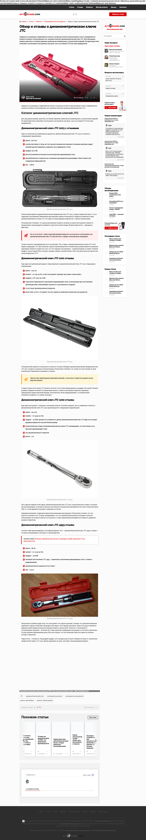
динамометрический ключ (36, 696)
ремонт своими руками (47, 701)
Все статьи (92, 717)
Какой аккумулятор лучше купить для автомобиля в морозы (77, 739)
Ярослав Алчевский (115, 49)
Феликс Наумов (114, 64)
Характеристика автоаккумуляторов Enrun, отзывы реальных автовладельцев (60, 742)
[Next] (95, 739)
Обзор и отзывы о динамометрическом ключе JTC (83, 21)
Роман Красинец (114, 56)
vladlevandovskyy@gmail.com (71, 823)
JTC (21, 696)
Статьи (31, 21)
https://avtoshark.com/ (81, 691)
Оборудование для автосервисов (54, 21)
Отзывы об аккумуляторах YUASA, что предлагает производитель (43, 740)
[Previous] (24, 739)
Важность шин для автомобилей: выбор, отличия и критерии (28, 740)
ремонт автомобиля (27, 701)
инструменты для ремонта (78, 696)
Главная (23, 21)
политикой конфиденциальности (103, 830)
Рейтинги (39, 21)
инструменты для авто (57, 696)
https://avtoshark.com (102, 820)
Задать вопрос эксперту (112, 46)
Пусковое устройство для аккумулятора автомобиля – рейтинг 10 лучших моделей (92, 742)
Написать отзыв (118, 14)
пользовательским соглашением (77, 830)
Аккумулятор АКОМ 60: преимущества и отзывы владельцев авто (111, 120)
